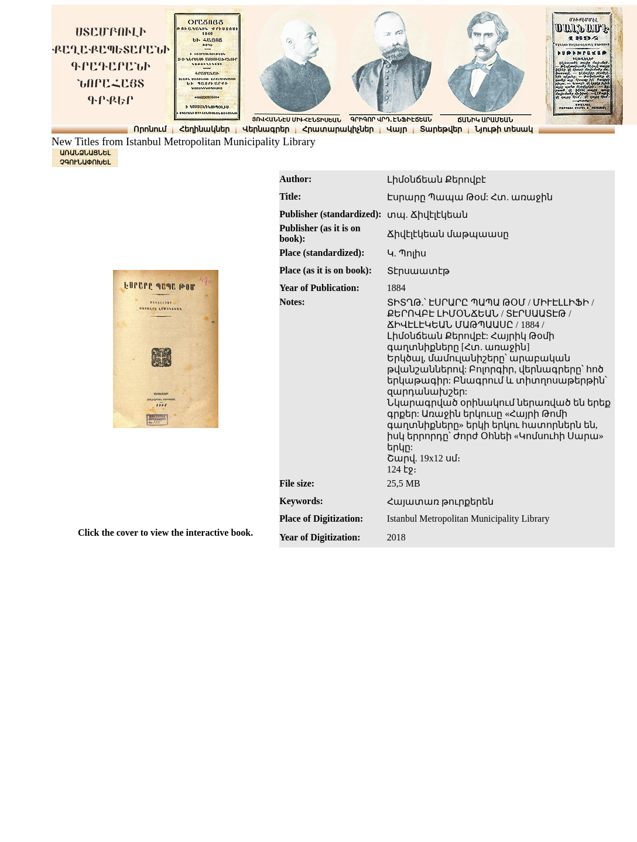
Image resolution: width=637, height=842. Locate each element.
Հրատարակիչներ (338, 129)
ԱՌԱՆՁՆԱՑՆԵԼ (85, 152)
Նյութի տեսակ (504, 129)
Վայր (396, 129)
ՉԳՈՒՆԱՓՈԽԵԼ (85, 162)
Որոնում (149, 129)
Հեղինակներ (204, 129)
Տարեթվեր (441, 129)
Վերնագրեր (265, 129)
